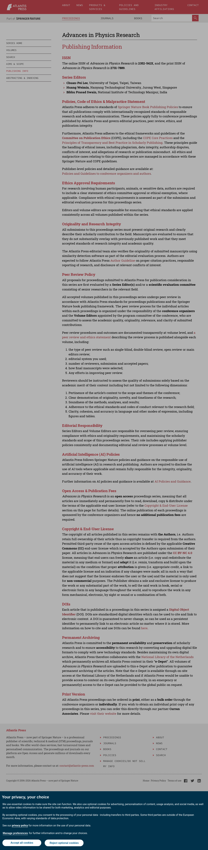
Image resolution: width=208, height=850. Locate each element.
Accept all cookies (21, 843)
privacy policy (20, 825)
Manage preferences (15, 833)
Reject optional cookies (64, 843)
